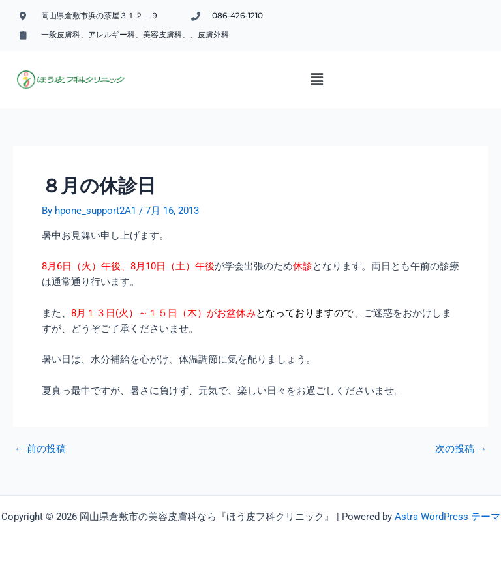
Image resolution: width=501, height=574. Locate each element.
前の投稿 (40, 449)
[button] (317, 79)
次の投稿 (461, 449)
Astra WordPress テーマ (447, 516)
